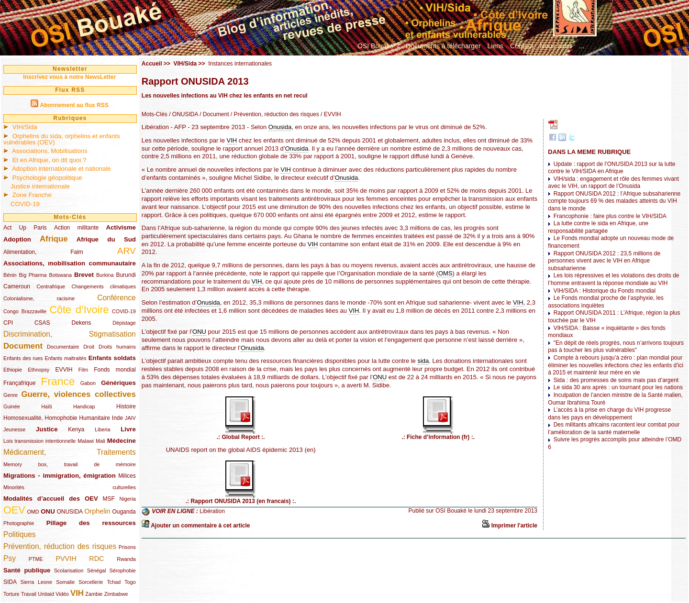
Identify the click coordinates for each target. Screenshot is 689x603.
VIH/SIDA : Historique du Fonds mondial (605, 290)
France (58, 381)
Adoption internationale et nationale (61, 168)
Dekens (81, 322)
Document (23, 346)
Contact (521, 46)
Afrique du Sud (106, 239)
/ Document (213, 114)
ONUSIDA (69, 511)
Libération (212, 511)
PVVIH (66, 558)
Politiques (19, 534)
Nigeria (128, 499)
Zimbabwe (116, 594)
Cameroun (16, 286)
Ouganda (123, 511)
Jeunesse (14, 429)
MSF (109, 498)
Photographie (18, 523)
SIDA (9, 582)
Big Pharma (33, 275)
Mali (100, 441)
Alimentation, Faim (43, 252)
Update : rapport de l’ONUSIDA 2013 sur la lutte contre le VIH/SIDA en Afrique (611, 168)
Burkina (105, 275)
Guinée (11, 406)
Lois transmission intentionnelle (39, 441)
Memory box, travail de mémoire (69, 464)
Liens (495, 46)
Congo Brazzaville (24, 311)
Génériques (118, 382)
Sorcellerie (90, 582)
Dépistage (124, 323)
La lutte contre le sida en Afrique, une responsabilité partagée (598, 227)
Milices (127, 475)
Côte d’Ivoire (79, 310)
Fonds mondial (115, 369)
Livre (128, 429)
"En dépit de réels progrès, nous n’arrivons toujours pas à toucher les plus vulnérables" (616, 347)
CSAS (42, 322)
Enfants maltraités (66, 358)
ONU (48, 511)
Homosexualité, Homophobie (40, 418)
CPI (8, 322)
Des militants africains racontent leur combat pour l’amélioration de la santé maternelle (613, 428)
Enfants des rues (23, 358)
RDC (96, 558)
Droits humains (117, 347)
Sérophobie (123, 570)
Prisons (127, 547)
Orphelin (97, 511)
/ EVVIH (330, 114)
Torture (11, 594)
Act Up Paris (25, 227)
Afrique (54, 238)
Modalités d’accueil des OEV (50, 498)
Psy (9, 558)
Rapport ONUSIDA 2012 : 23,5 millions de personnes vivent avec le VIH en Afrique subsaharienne (604, 261)
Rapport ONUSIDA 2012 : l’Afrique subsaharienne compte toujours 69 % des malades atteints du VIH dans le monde (614, 201)
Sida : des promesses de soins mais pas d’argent (616, 380)
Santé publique (26, 570)
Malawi (86, 441)
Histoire (126, 406)
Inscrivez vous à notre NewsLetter (69, 77)
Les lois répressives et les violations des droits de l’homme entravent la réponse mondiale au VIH (613, 279)
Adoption (17, 239)
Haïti (46, 406)
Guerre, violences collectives (78, 394)
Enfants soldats (112, 358)
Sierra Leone (36, 582)
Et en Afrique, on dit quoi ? (49, 160)
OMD (33, 512)
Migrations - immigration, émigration (59, 475)
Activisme (120, 227)
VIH (77, 593)
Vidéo (62, 594)
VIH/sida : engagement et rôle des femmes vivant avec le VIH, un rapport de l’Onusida (613, 182)
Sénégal (96, 570)
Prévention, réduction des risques (59, 546)
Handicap (84, 406)
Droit (88, 347)
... (582, 46)
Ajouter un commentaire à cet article (200, 525)
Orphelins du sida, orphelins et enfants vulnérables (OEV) (61, 139)
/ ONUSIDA (182, 114)
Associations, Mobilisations (50, 150)
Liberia (102, 429)
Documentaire (63, 347)
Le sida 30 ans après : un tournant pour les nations (618, 387)
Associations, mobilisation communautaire (69, 263)
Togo (129, 582)
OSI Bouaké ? (378, 46)
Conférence (116, 298)
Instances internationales (240, 63)
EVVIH (63, 369)
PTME (36, 559)
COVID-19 (25, 204)
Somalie (65, 582)
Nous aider (556, 46)
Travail (28, 594)
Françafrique (19, 383)
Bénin (10, 275)
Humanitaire (94, 418)
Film (83, 370)
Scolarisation (69, 570)
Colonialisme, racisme (39, 298)
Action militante (76, 227)
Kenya (76, 429)
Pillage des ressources (91, 522)
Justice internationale (40, 186)
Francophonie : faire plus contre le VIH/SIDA (610, 216)
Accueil (152, 63)
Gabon (88, 383)
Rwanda (126, 559)
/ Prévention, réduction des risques (274, 114)
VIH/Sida (24, 127)
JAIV (130, 418)
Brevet (84, 274)
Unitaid (46, 594)
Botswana (60, 275)
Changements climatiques (103, 286)
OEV (14, 510)
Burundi (125, 275)
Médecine (121, 440)
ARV (126, 251)
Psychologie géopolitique (47, 177)
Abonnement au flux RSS (74, 105)
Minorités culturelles (69, 487)
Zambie (93, 594)
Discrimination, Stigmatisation (69, 334)
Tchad (114, 582)
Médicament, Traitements (69, 452)
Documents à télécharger (443, 46)
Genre (10, 395)
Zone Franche (32, 194)
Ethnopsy (38, 370)
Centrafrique (51, 286)
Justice (46, 429)
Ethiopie (12, 370)
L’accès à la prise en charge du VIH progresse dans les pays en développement (609, 413)
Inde (117, 418)
